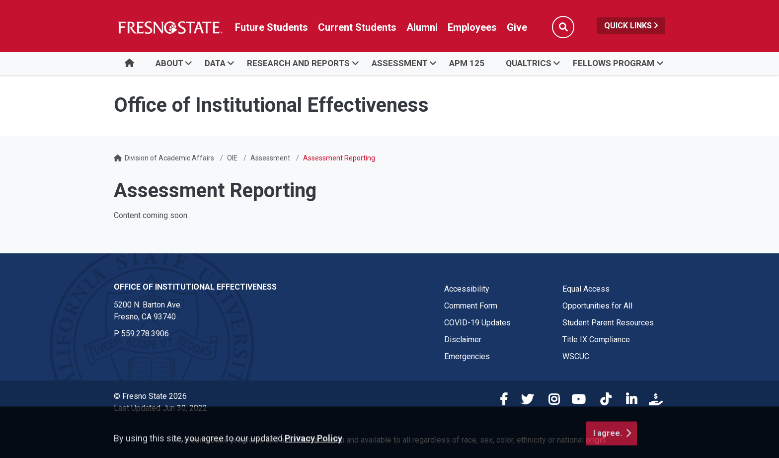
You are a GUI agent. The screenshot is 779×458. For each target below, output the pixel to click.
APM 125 (466, 63)
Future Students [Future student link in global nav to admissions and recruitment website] (271, 27)
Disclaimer (462, 339)
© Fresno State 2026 (150, 396)
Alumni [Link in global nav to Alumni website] (422, 27)
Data (215, 63)
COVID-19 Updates (477, 322)
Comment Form (470, 305)
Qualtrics (528, 63)
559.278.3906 (145, 333)
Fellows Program (613, 63)
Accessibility (466, 289)
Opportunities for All (597, 305)
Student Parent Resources (608, 322)
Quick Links (631, 25)
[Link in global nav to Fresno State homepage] (170, 27)
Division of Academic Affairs (169, 158)
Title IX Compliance (596, 339)
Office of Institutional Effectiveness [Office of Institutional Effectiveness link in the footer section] (195, 287)
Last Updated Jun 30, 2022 (160, 408)
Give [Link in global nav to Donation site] (517, 27)
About (169, 63)
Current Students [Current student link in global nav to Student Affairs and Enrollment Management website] (357, 27)
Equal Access (586, 289)
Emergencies (467, 356)
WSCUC (575, 356)
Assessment (400, 63)
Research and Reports (298, 63)
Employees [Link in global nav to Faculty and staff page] (472, 27)
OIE (232, 158)
